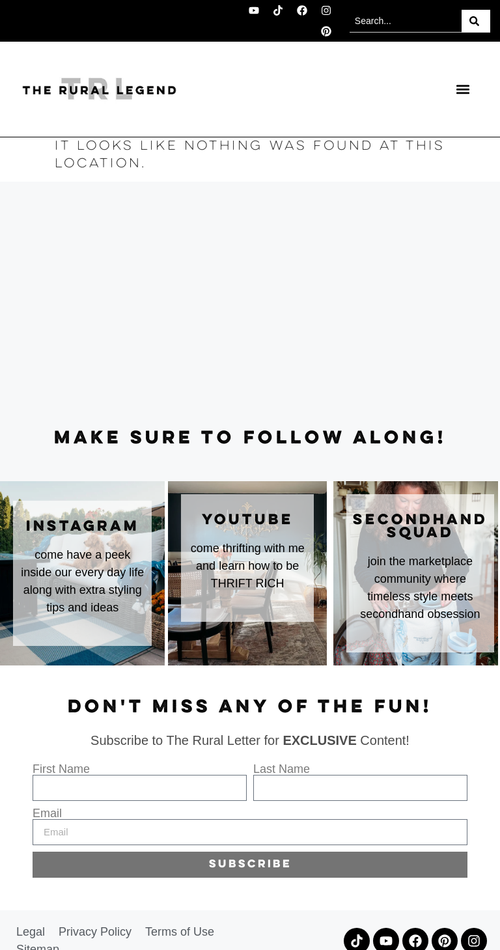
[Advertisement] (250, 305)
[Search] (476, 21)
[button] (462, 89)
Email (47, 813)
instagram (82, 527)
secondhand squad (420, 526)
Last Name (281, 769)
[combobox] (406, 21)
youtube (248, 520)
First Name (61, 769)
